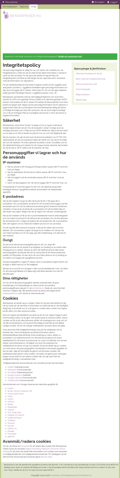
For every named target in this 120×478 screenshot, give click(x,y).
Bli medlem (98, 2)
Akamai (10, 410)
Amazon (11, 423)
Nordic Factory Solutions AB (19, 391)
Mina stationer (9, 2)
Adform (10, 402)
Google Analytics (14, 375)
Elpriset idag (81, 100)
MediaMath (12, 407)
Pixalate (10, 431)
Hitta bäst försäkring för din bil (89, 73)
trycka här (25, 446)
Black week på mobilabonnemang (90, 79)
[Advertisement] (60, 36)
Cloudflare (11, 372)
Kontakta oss (85, 475)
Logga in (112, 2)
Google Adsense (14, 378)
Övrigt (33, 7)
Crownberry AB (56, 475)
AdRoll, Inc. (12, 428)
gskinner (11, 436)
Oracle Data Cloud (15, 394)
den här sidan (46, 457)
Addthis (10, 367)
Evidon (10, 388)
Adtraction (12, 370)
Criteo (10, 396)
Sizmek (10, 426)
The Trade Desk (14, 412)
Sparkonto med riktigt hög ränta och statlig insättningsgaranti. (43, 56)
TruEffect (11, 420)
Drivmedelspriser (9, 7)
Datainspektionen (10, 293)
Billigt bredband (83, 94)
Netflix (10, 404)
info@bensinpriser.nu (35, 288)
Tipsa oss (24, 7)
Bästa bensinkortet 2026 (86, 84)
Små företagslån (83, 89)
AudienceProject (14, 418)
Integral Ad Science (15, 415)
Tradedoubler (13, 380)
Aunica (10, 399)
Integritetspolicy (72, 475)
